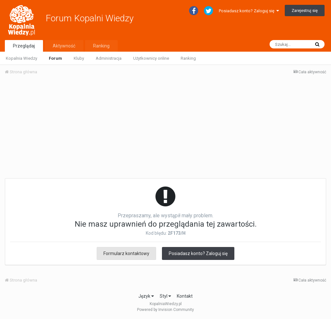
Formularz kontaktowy (126, 253)
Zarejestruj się (305, 10)
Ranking (188, 58)
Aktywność (64, 45)
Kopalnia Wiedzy (21, 58)
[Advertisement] (165, 128)
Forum (55, 58)
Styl (165, 296)
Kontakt (185, 296)
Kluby (79, 58)
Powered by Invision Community (165, 309)
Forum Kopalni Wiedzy (89, 18)
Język (146, 296)
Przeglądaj (24, 45)
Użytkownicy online (151, 58)
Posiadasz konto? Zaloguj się (249, 10)
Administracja (109, 58)
